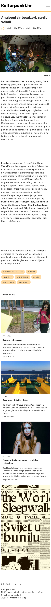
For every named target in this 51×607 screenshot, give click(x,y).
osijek (36, 277)
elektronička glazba (13, 272)
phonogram (8, 282)
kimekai (31, 272)
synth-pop (24, 282)
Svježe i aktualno (12, 340)
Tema (5, 396)
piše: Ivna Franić (8, 417)
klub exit (7, 277)
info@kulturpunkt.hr (11, 584)
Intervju (7, 336)
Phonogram (20, 254)
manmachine (22, 277)
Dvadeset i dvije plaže (15, 400)
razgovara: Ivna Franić (10, 480)
